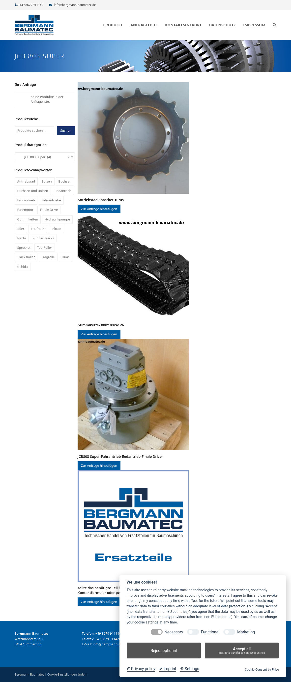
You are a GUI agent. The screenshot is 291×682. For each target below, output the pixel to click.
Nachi (21, 238)
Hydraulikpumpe (57, 219)
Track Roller (26, 257)
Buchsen (64, 181)
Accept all (241, 651)
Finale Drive (49, 209)
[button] (274, 25)
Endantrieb (63, 190)
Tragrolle (48, 257)
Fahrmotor (25, 209)
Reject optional (163, 650)
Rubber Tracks (43, 238)
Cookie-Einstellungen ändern (67, 674)
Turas (65, 257)
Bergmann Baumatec (29, 674)
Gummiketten (27, 219)
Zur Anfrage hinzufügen (99, 209)
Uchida (22, 266)
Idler (20, 228)
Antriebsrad (26, 181)
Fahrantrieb (26, 200)
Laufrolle (37, 228)
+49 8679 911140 (31, 5)
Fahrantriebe (51, 200)
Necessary (174, 632)
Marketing (246, 632)
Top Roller (44, 247)
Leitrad (56, 228)
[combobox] (45, 156)
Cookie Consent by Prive (262, 669)
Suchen (65, 130)
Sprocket (23, 247)
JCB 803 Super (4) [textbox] (43, 157)
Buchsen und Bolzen (32, 190)
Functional (210, 632)
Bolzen (47, 181)
